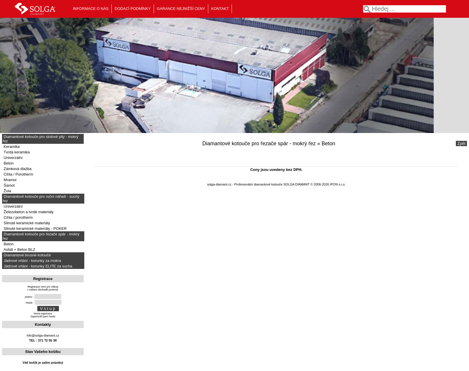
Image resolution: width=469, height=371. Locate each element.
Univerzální (13, 157)
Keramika (11, 146)
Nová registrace (43, 313)
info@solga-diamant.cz (43, 335)
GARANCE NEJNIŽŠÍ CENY (181, 8)
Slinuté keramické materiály (26, 223)
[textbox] (404, 9)
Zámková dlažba (17, 169)
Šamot (9, 185)
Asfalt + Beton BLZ (19, 249)
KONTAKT (220, 8)
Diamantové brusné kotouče (27, 255)
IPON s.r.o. (338, 184)
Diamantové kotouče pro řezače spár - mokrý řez (41, 236)
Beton (8, 163)
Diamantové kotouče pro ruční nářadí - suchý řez (41, 198)
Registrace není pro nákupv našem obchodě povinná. (43, 288)
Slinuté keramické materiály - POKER (35, 228)
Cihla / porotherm (18, 217)
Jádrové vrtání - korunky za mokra (32, 260)
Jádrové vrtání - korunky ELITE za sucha (37, 266)
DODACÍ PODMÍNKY (133, 8)
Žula (7, 191)
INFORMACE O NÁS (90, 8)
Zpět (461, 143)
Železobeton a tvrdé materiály (28, 212)
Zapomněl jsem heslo (42, 316)
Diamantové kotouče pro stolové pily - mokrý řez (40, 138)
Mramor (10, 180)
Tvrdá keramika (16, 152)
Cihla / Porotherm (18, 174)
